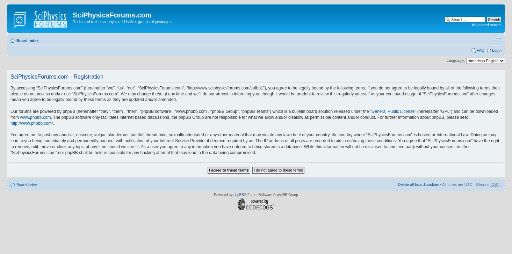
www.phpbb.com (35, 117)
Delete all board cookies (418, 184)
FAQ (480, 50)
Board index (27, 40)
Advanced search (487, 25)
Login (497, 50)
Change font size (496, 39)
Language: (456, 60)
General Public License (393, 111)
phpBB (238, 195)
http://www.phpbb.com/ (31, 123)
